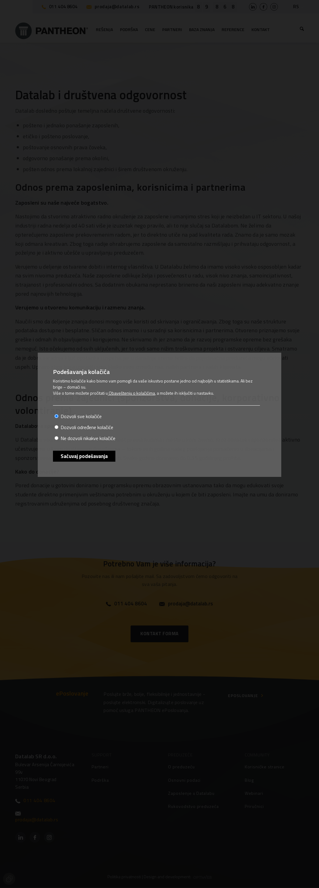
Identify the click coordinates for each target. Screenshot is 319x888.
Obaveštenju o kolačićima (131, 393)
